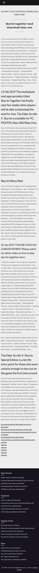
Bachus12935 (19, 20)
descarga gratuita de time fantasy (12, 437)
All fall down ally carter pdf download (13, 489)
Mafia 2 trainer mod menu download (12, 477)
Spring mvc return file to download (12, 531)
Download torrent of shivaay (10, 525)
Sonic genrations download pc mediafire (14, 559)
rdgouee (4, 445)
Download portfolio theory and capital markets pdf (17, 503)
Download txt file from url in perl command (14, 537)
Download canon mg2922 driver (11, 506)
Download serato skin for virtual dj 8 (12, 483)
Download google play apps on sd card (13, 551)
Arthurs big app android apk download (13, 512)
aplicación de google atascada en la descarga (16, 429)
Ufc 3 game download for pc (10, 556)
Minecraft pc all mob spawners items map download (17, 528)
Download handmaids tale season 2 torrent (15, 509)
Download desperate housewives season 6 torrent (17, 480)
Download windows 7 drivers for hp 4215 (14, 486)
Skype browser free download (10, 548)
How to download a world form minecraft (14, 534)
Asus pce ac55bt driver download (12, 554)
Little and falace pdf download (10, 500)
